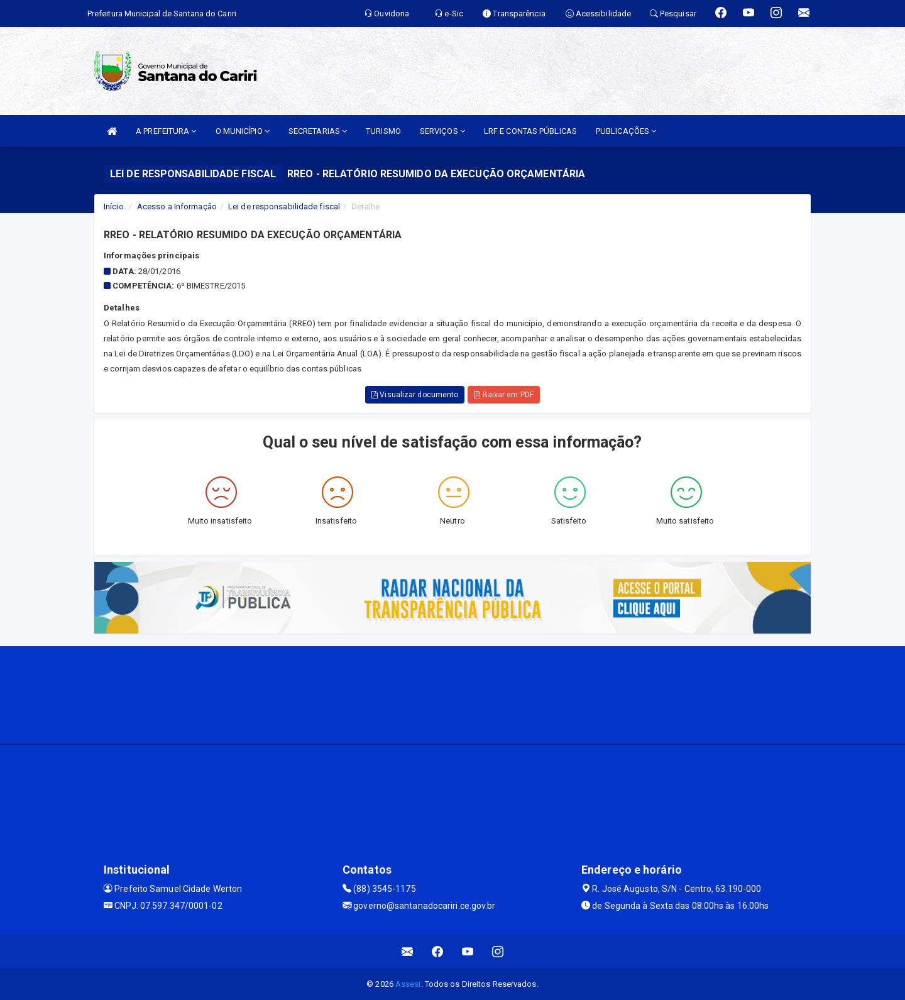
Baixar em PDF (504, 394)
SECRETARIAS (317, 131)
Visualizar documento (414, 394)
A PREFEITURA (166, 131)
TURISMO (383, 131)
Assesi (408, 984)
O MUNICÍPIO (243, 131)
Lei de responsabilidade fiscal (284, 206)
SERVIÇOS (442, 131)
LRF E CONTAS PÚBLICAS (530, 131)
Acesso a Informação (177, 206)
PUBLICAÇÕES (626, 131)
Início (114, 206)
